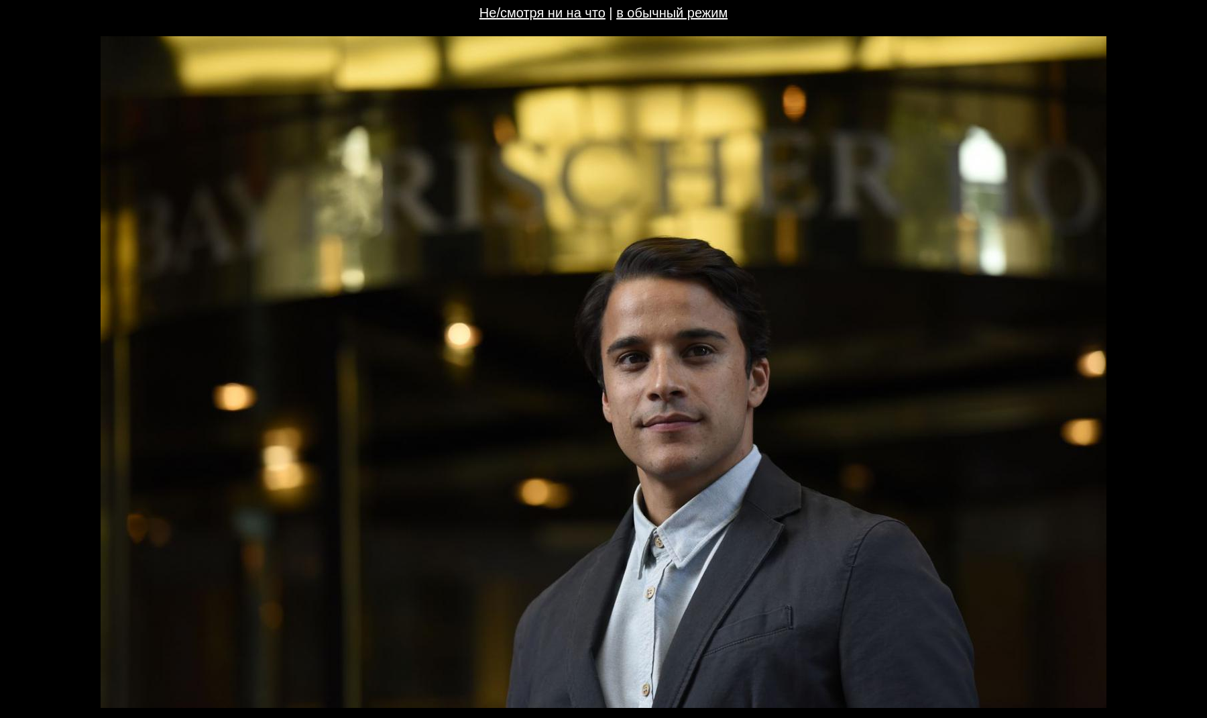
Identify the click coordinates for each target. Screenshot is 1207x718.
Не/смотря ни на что (542, 12)
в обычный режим (672, 12)
